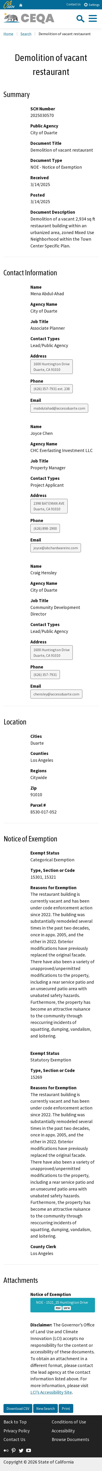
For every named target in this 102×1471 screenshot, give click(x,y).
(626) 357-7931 (45, 674)
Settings (91, 4)
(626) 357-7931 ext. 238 (51, 388)
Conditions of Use (69, 1422)
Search (26, 33)
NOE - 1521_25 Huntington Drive (62, 1305)
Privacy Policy (17, 1431)
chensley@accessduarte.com (56, 694)
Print (66, 1408)
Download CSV (18, 1408)
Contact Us (73, 4)
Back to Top (15, 1422)
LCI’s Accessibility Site (51, 1392)
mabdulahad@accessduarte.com (59, 408)
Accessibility (63, 1431)
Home (8, 33)
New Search (45, 1408)
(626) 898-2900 (45, 528)
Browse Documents (70, 1439)
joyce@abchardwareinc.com (55, 547)
